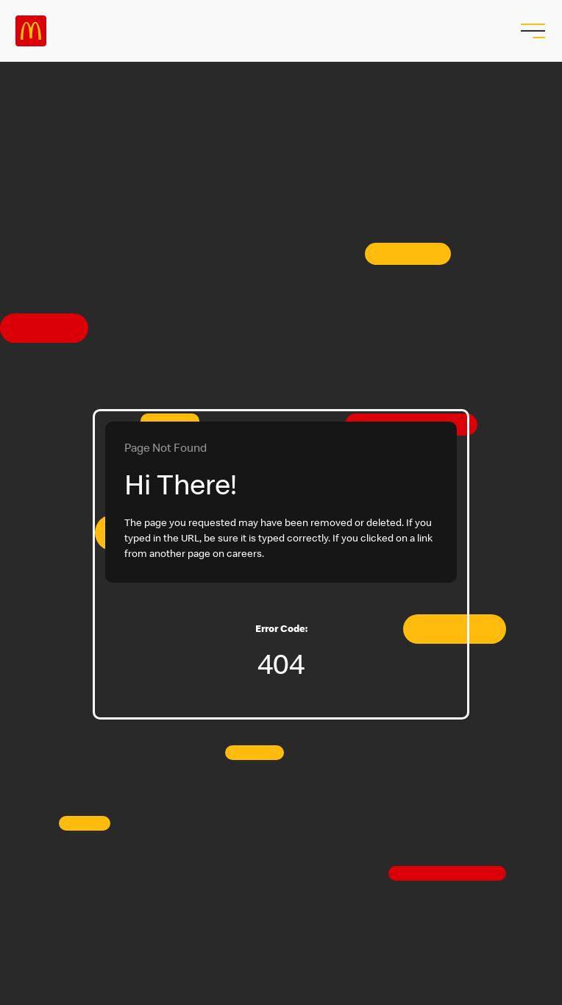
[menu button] (531, 31)
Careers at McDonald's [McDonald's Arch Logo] (31, 30)
